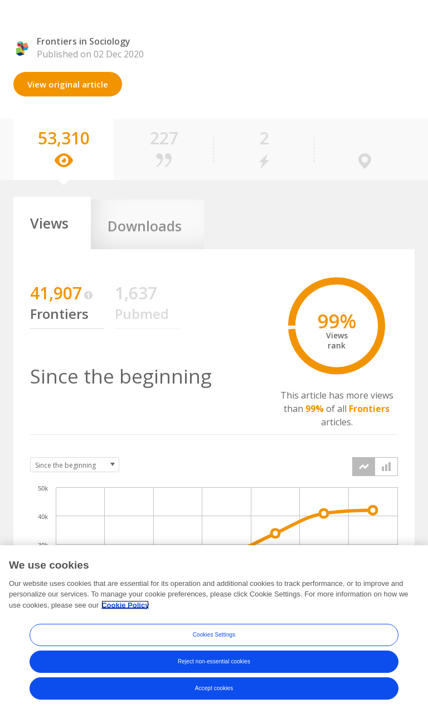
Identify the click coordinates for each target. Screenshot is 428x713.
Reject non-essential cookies (214, 666)
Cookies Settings (214, 639)
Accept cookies (214, 693)
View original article (67, 84)
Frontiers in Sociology (83, 41)
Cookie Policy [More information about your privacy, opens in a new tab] (125, 609)
